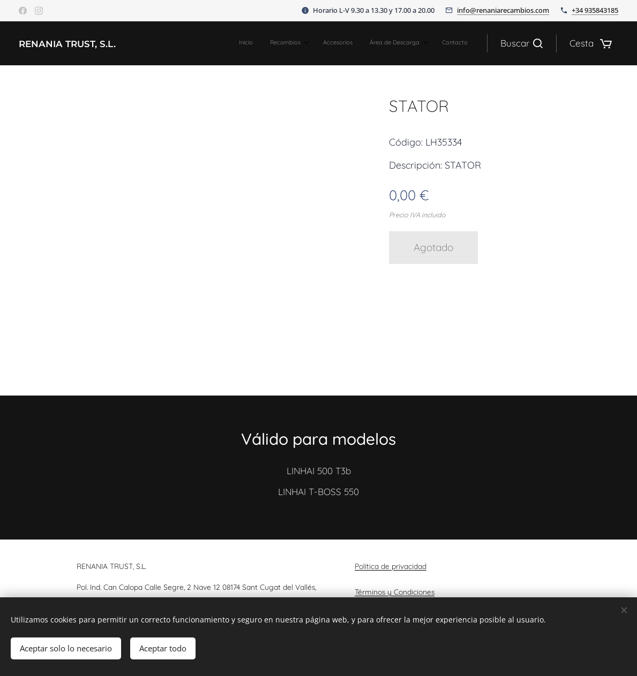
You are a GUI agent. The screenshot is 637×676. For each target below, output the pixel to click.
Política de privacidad (390, 566)
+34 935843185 (595, 10)
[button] (521, 43)
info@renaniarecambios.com (503, 10)
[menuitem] (391, 43)
